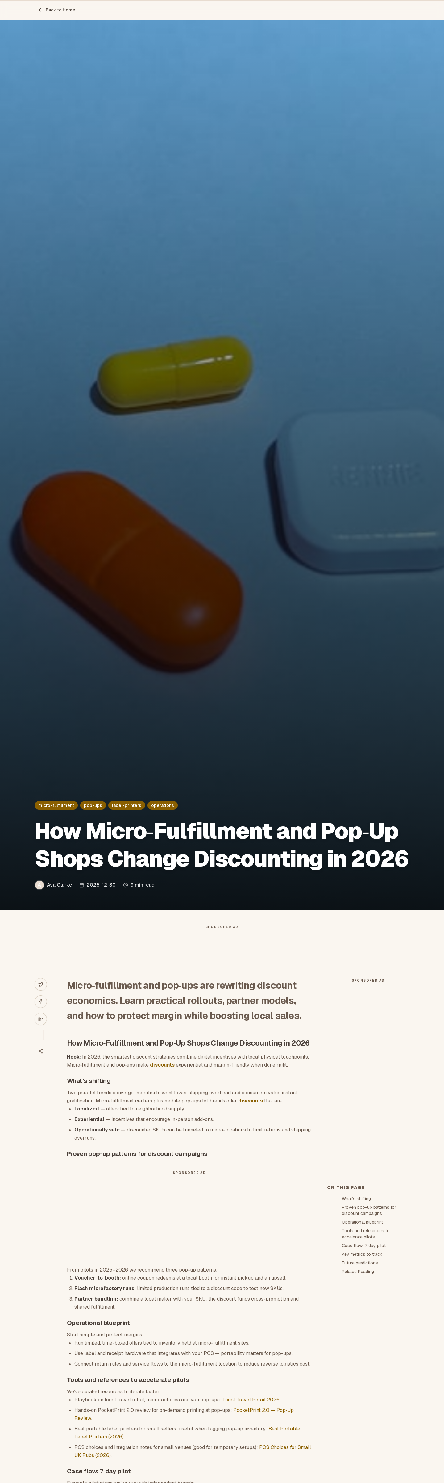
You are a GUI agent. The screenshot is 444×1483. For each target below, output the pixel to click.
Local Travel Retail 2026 (251, 1399)
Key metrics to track (362, 1254)
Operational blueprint (362, 1222)
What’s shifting (356, 1198)
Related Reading (358, 1271)
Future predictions (360, 1263)
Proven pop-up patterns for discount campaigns (369, 1210)
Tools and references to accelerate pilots (366, 1234)
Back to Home (56, 10)
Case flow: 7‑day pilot (364, 1245)
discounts (162, 1065)
